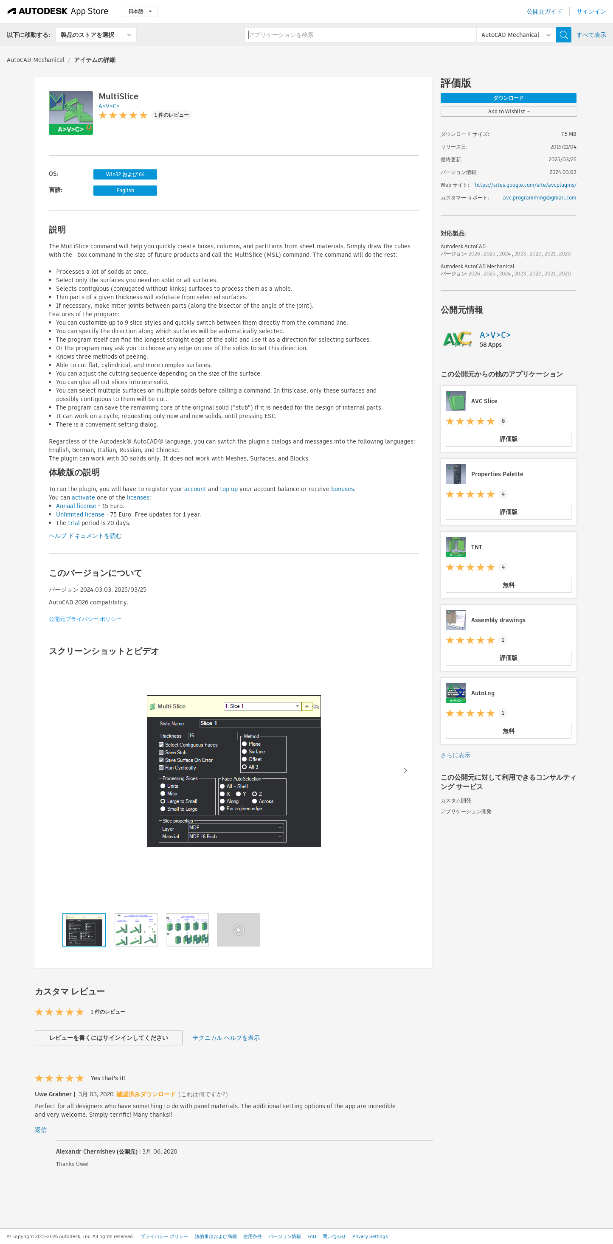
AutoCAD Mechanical (36, 60)
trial (74, 523)
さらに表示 (455, 755)
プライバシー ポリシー (164, 1236)
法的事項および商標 (216, 1236)
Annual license (76, 506)
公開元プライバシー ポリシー (85, 619)
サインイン (591, 11)
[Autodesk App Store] (58, 11)
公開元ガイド (544, 11)
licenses (138, 497)
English (125, 190)
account (195, 489)
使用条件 (252, 1236)
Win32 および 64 (125, 174)
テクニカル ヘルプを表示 (226, 1037)
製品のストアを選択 (87, 35)
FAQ (311, 1236)
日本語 (140, 11)
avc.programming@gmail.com (539, 197)
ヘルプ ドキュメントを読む (85, 535)
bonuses (342, 489)
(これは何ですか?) (203, 1094)
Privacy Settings (370, 1236)
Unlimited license (80, 514)
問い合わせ (334, 1236)
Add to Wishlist (509, 111)
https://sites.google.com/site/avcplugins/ (525, 184)
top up (229, 489)
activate (83, 497)
